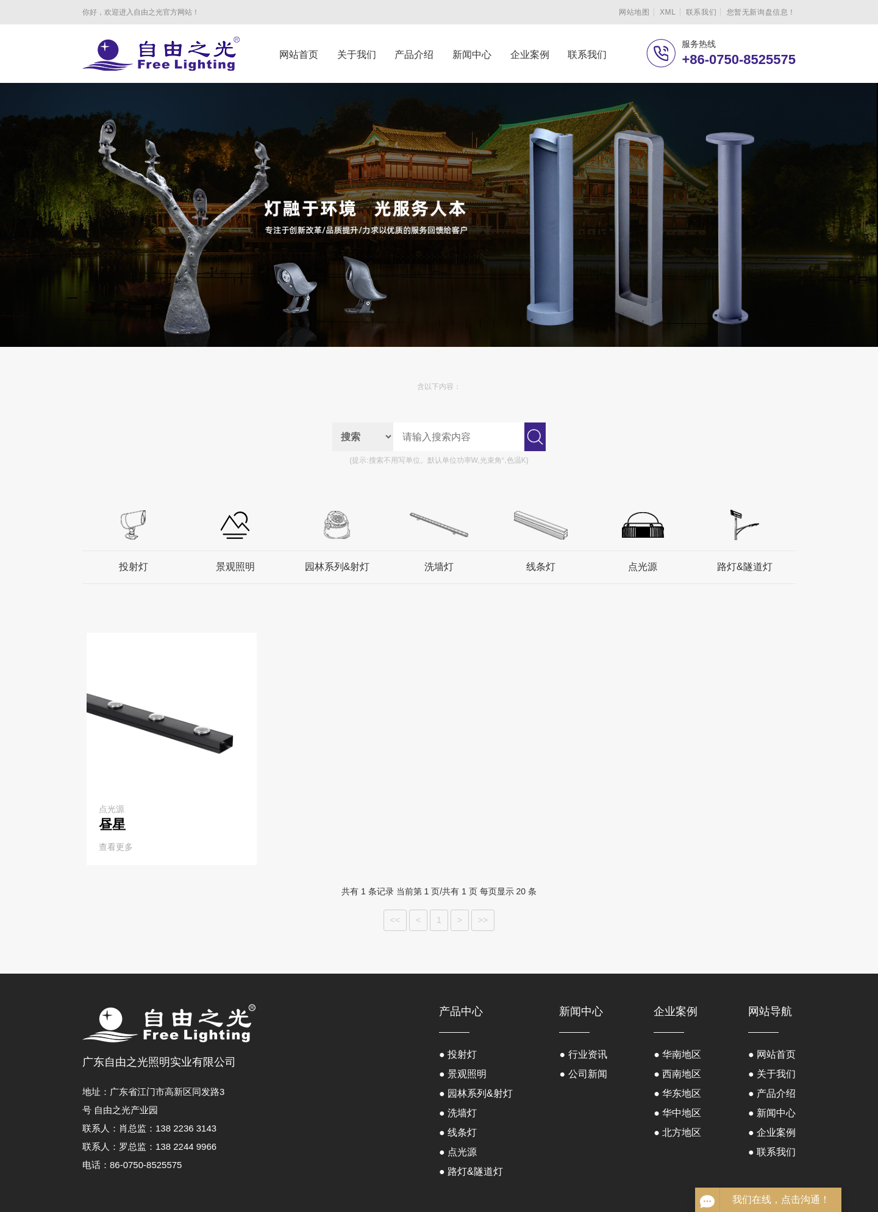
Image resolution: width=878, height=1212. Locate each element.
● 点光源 (458, 1152)
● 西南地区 (677, 1074)
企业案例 (529, 54)
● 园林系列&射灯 (476, 1093)
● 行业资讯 (583, 1054)
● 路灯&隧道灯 (471, 1171)
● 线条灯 (458, 1132)
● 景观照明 (463, 1074)
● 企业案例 (772, 1132)
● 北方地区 (677, 1132)
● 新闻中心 (772, 1113)
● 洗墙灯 (458, 1113)
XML (668, 12)
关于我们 (356, 54)
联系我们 (701, 12)
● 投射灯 (458, 1054)
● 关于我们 (772, 1074)
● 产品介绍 (772, 1093)
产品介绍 (414, 54)
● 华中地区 (677, 1113)
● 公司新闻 (583, 1074)
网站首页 (298, 54)
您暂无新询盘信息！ (761, 12)
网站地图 (634, 12)
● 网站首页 (772, 1054)
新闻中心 (471, 54)
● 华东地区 (677, 1093)
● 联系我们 (772, 1152)
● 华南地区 (677, 1054)
